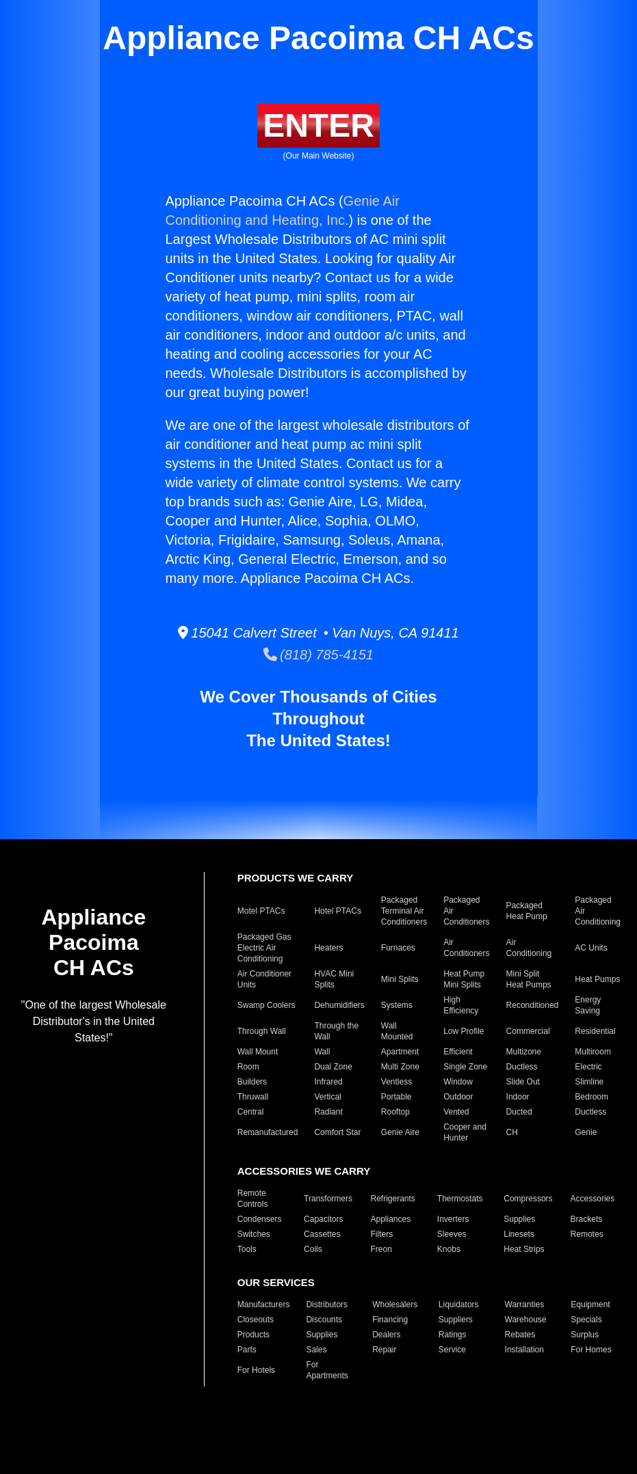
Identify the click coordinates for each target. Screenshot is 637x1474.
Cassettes (322, 1234)
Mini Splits (400, 979)
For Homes (591, 1349)
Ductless (522, 1067)
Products (253, 1334)
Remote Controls (252, 1198)
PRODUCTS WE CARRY (295, 878)
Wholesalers (394, 1304)
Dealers (386, 1334)
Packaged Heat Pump (526, 911)
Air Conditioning (529, 948)
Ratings (453, 1334)
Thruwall (252, 1097)
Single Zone (465, 1067)
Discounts (324, 1319)
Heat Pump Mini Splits (463, 979)
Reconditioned (532, 1005)
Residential (595, 1031)
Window (458, 1082)
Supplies (519, 1219)
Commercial (528, 1031)
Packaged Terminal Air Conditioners (404, 911)
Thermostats (460, 1198)
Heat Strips (524, 1249)
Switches (253, 1234)
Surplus (585, 1334)
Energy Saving (588, 1005)
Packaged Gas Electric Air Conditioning (264, 948)
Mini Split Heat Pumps (528, 979)
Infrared (328, 1082)
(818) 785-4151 (318, 654)
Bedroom (591, 1097)
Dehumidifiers (339, 1005)
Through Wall (261, 1031)
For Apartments (327, 1370)
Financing (390, 1319)
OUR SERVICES (276, 1282)
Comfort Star (337, 1132)
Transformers (328, 1198)
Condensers (259, 1219)
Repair (384, 1349)
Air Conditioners (466, 948)
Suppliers (456, 1319)
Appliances (390, 1219)
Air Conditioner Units (264, 979)
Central (250, 1112)
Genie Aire (400, 1132)
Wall (322, 1051)
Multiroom (593, 1051)
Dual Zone (333, 1067)
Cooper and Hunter (464, 1132)
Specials (586, 1319)
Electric (588, 1067)
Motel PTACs (261, 911)
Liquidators (459, 1304)
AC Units (591, 948)
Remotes (587, 1234)
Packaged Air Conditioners (466, 911)
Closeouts (255, 1319)
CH (512, 1132)
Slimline (589, 1082)
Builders (252, 1082)
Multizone (523, 1051)
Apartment (400, 1051)
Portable (396, 1097)
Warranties (525, 1304)
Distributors (327, 1304)
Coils (313, 1249)
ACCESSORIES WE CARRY (303, 1171)
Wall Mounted (397, 1031)
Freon (380, 1249)
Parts (247, 1349)
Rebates (520, 1334)
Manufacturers (263, 1304)
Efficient (457, 1051)
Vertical (327, 1097)
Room (248, 1067)
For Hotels (256, 1370)
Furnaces (398, 948)
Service (452, 1349)
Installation (524, 1349)
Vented (456, 1112)
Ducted (519, 1112)
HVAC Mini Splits (334, 979)
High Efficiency (460, 1005)
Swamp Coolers (266, 1005)
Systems (397, 1005)
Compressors (528, 1198)
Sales (316, 1349)
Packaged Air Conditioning (598, 911)
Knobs (448, 1249)
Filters (381, 1234)
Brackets (587, 1219)
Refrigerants (392, 1198)
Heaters (328, 948)
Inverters (453, 1219)
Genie (586, 1132)
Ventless (396, 1082)
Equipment (590, 1304)
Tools (247, 1249)
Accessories (593, 1198)
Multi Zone (400, 1067)
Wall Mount (257, 1051)
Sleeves (452, 1234)
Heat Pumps (597, 979)
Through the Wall (336, 1031)
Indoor (518, 1097)
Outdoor (458, 1097)
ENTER (318, 125)
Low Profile (463, 1031)
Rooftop (395, 1112)
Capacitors (323, 1219)
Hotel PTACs (337, 911)
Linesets (519, 1234)
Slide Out (523, 1082)
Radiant (328, 1112)
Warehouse (526, 1319)
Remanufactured (267, 1132)
